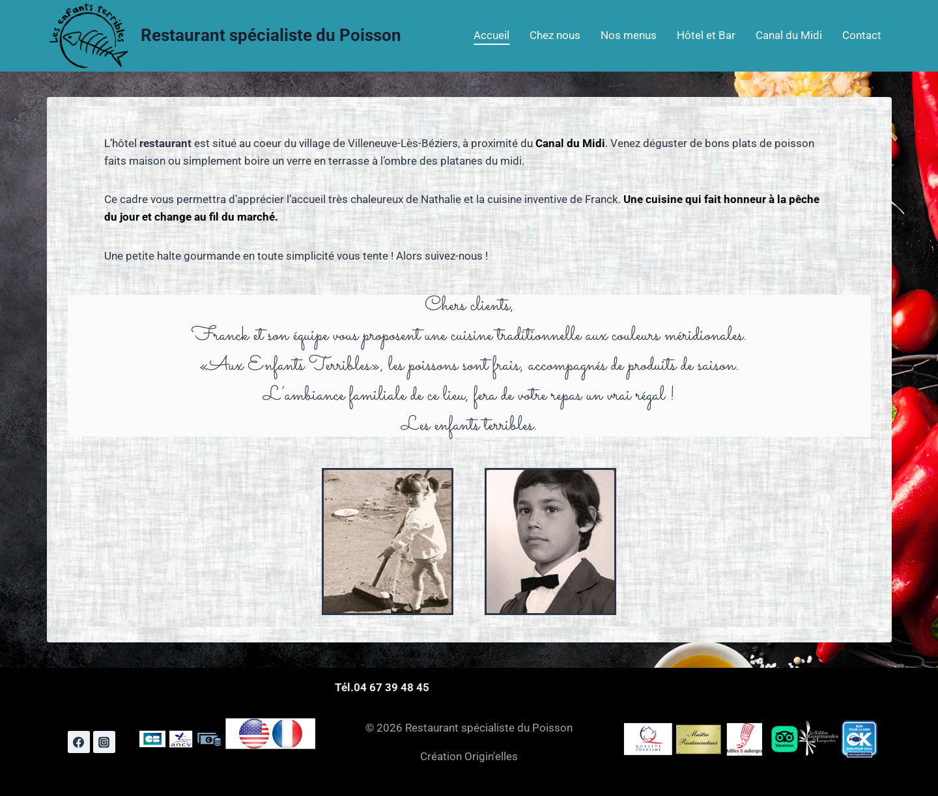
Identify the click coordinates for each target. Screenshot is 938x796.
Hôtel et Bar (706, 35)
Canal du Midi (789, 35)
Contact (861, 35)
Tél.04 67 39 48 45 (382, 687)
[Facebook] (79, 742)
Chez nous (555, 35)
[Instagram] (104, 742)
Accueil (491, 35)
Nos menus (629, 35)
